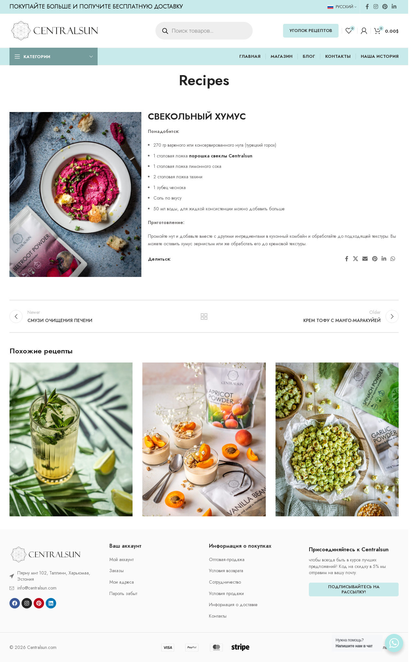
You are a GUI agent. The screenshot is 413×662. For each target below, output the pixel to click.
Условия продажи (226, 593)
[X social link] (355, 259)
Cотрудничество (225, 582)
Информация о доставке (233, 605)
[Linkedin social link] (394, 7)
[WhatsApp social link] (393, 259)
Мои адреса (121, 582)
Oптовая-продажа (227, 560)
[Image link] (45, 554)
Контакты (218, 616)
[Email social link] (365, 259)
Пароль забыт (123, 593)
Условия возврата (226, 571)
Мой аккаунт (121, 560)
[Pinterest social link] (384, 7)
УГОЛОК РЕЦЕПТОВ (311, 30)
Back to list (204, 316)
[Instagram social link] (375, 7)
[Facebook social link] (367, 7)
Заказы (116, 571)
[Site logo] (54, 30)
